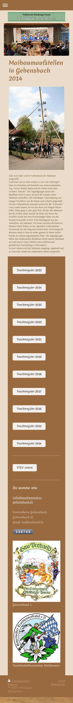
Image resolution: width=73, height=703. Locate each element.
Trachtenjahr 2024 (29, 288)
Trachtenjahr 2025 (29, 270)
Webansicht (58, 684)
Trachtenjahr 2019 (29, 357)
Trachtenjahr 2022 (29, 322)
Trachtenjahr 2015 (29, 426)
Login (61, 681)
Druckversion (18, 681)
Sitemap (13, 684)
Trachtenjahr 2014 (29, 443)
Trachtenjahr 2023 (29, 305)
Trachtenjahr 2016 (29, 409)
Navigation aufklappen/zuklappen (36, 5)
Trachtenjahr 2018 (29, 374)
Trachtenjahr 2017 (29, 391)
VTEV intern (25, 468)
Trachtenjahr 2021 (29, 339)
